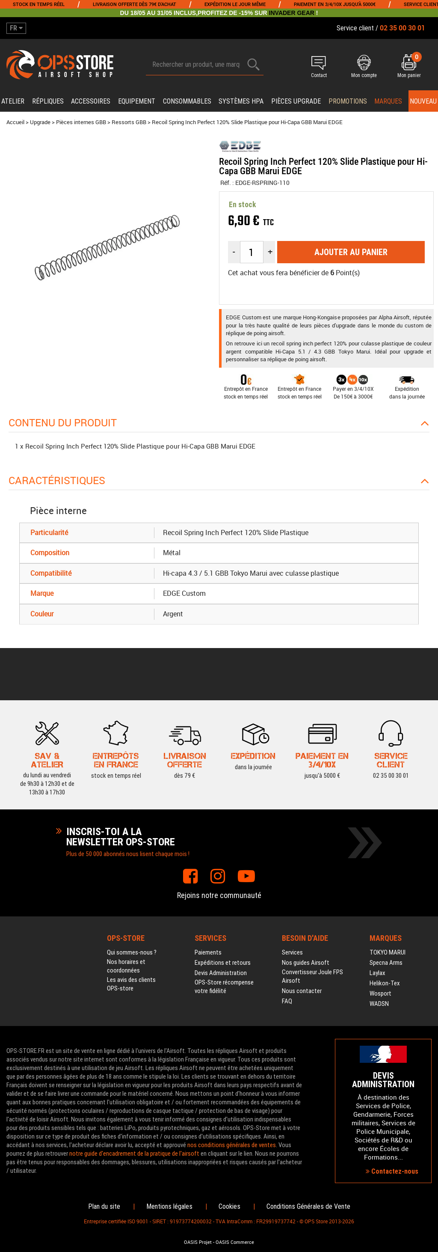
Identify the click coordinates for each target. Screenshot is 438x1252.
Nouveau (423, 101)
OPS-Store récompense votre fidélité (224, 986)
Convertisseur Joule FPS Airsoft (312, 976)
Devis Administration (221, 973)
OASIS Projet (198, 1242)
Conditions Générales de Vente (308, 1206)
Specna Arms (386, 963)
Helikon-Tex (385, 983)
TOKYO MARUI (387, 952)
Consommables (187, 101)
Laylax (377, 973)
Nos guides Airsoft (305, 963)
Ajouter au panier (351, 252)
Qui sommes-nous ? (132, 952)
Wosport (380, 993)
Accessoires (90, 101)
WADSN (379, 1004)
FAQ (287, 1001)
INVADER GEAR (291, 12)
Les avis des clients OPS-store (131, 984)
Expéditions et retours (223, 963)
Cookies (229, 1206)
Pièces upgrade (296, 101)
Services (292, 952)
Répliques (48, 101)
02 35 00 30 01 (391, 760)
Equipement (136, 101)
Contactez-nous (392, 1171)
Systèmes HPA (241, 101)
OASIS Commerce (235, 1242)
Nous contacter (302, 991)
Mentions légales (169, 1206)
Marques (388, 101)
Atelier (12, 101)
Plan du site (104, 1206)
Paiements (208, 952)
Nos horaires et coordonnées (126, 966)
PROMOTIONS (347, 101)
